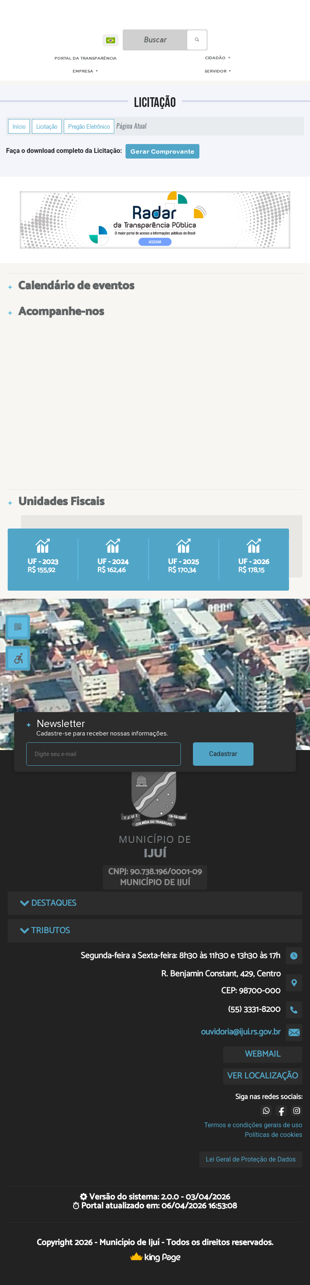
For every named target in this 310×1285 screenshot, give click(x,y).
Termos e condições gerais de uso (253, 1125)
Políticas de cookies (273, 1135)
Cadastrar (223, 754)
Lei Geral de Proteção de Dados (251, 1159)
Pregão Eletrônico (89, 126)
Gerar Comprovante (162, 151)
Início (19, 126)
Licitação (46, 126)
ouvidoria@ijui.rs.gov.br (241, 1032)
